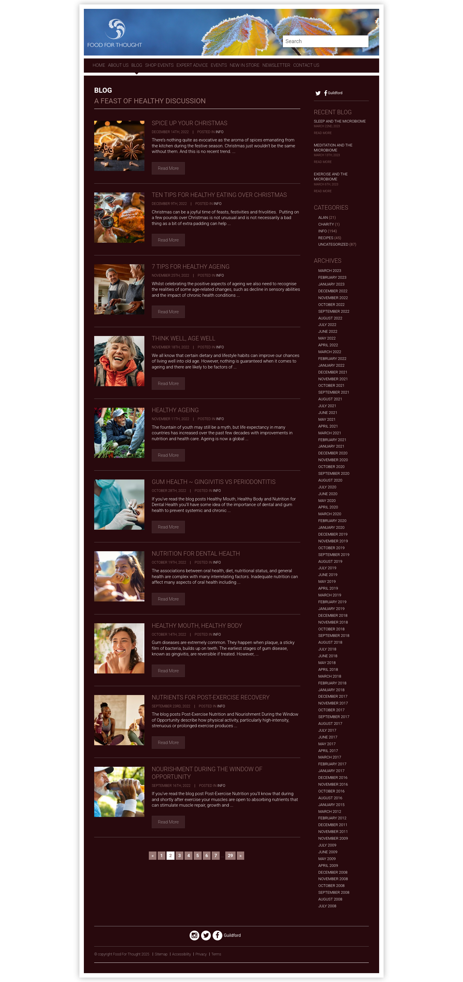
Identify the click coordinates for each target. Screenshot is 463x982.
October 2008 (331, 885)
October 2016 (331, 791)
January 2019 (331, 608)
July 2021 (327, 406)
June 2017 (327, 737)
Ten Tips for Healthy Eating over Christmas (219, 194)
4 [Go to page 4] (188, 855)
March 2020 (329, 514)
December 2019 (333, 534)
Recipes (325, 238)
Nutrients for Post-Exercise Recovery (211, 697)
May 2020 (327, 500)
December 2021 (333, 372)
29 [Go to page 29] (230, 855)
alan (323, 217)
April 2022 (328, 345)
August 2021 (330, 399)
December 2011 (333, 825)
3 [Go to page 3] (179, 855)
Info (220, 132)
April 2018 (328, 669)
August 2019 (330, 561)
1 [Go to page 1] (161, 855)
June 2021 (327, 412)
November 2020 (333, 460)
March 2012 (329, 811)
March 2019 (329, 595)
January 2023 (331, 284)
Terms (216, 954)
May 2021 (327, 419)
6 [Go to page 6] (207, 855)
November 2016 (333, 784)
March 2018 (329, 676)
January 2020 (331, 527)
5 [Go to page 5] (197, 855)
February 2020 (332, 520)
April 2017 (328, 750)
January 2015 (331, 804)
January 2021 (331, 446)
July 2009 (327, 845)
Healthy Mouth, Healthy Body (197, 625)
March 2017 (329, 757)
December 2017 (333, 696)
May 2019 (327, 581)
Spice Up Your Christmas (189, 123)
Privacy (201, 954)
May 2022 (327, 338)
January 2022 (331, 365)
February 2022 (332, 358)
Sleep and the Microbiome (340, 121)
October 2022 (331, 304)
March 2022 (329, 352)
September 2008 (333, 892)
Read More (168, 168)
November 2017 (333, 703)
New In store (244, 65)
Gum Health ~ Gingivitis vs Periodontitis (213, 481)
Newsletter (276, 65)
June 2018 (327, 656)
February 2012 (332, 818)
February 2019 (332, 602)
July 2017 (327, 730)
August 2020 (330, 480)
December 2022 (333, 291)
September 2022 (333, 311)
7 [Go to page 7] (215, 855)
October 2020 (331, 466)
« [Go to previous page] (152, 855)
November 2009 (333, 838)
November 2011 (333, 831)
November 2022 (333, 298)
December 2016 (333, 777)
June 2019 (327, 574)
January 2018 (331, 690)
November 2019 (333, 541)
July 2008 (327, 906)
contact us (306, 65)
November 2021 (333, 379)
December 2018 (333, 615)
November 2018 (333, 622)
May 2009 (327, 859)
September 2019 (333, 554)
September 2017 (333, 717)
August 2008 (330, 899)
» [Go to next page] (240, 855)
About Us (118, 65)
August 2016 (330, 798)
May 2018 (327, 662)
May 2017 (327, 744)
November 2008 (333, 879)
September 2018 (333, 635)
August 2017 (330, 723)
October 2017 (331, 710)
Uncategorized (333, 244)
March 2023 (329, 270)
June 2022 (327, 331)
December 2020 (333, 453)
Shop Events (159, 65)
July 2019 (327, 568)
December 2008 (333, 872)
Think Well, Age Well (183, 338)
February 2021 (332, 440)
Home (99, 65)
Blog (136, 65)
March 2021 (329, 433)
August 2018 (330, 642)
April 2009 (328, 865)
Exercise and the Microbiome (331, 176)
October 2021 (331, 385)
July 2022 (327, 324)
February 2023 (332, 277)
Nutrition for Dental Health (196, 553)
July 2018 (327, 649)
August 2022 (330, 318)
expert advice (192, 65)
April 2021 (328, 426)
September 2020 (333, 473)
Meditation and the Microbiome (333, 147)
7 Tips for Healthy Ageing (190, 266)
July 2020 (327, 487)
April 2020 (328, 507)
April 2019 (328, 588)
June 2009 (327, 852)
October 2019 (331, 548)
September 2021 (333, 392)
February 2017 (332, 764)
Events (219, 65)
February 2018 (332, 683)
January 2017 (331, 771)
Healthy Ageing (175, 410)
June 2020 (327, 494)
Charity (326, 224)
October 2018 (331, 629)
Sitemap (161, 954)
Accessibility (181, 954)
